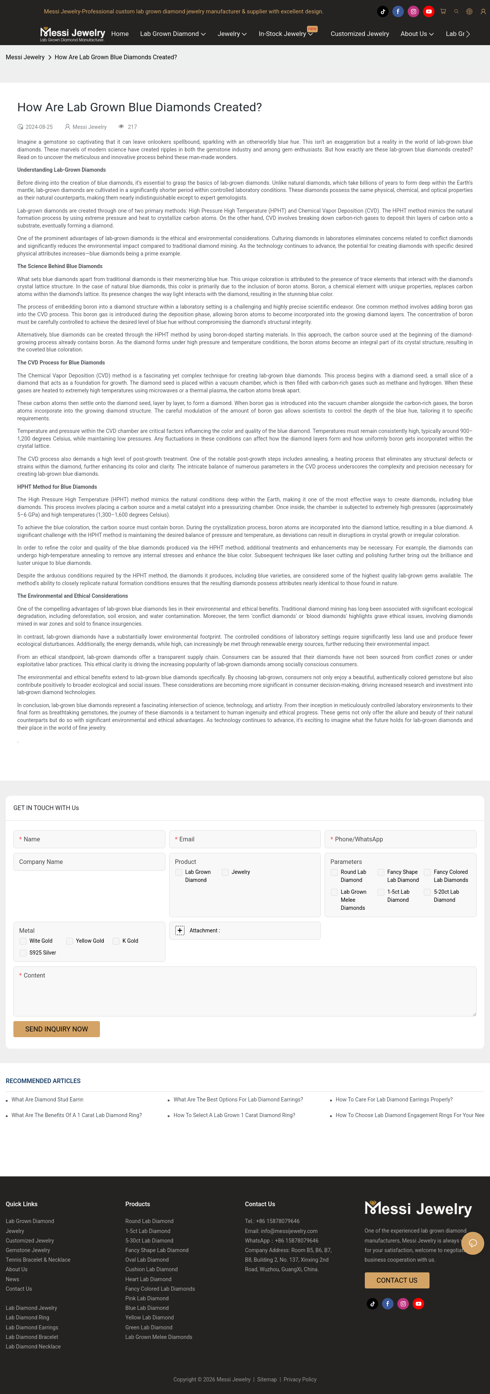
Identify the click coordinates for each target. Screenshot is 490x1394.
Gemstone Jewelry (28, 1250)
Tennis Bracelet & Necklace (38, 1260)
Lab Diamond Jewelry (31, 1308)
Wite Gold (40, 941)
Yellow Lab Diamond (150, 1317)
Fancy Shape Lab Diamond (157, 1250)
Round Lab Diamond (150, 1221)
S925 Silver (42, 953)
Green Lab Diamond (149, 1327)
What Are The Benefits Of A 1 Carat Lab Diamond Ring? (76, 1115)
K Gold (130, 941)
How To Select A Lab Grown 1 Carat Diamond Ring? (234, 1115)
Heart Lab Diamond (149, 1279)
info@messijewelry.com (289, 1231)
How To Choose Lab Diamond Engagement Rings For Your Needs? (410, 1115)
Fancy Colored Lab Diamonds (160, 1289)
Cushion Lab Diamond (152, 1269)
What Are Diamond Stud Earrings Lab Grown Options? (47, 1099)
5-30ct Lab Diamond (149, 1241)
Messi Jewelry (25, 57)
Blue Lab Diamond (147, 1308)
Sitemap (267, 1379)
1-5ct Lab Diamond (148, 1231)
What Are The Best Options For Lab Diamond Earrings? (238, 1099)
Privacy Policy (299, 1379)
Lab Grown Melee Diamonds (353, 900)
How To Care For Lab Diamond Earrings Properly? (394, 1099)
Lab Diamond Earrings (32, 1327)
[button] (468, 34)
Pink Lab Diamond (147, 1298)
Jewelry (241, 872)
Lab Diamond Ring (27, 1317)
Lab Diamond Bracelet (32, 1337)
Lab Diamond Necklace (33, 1347)
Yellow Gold (90, 941)
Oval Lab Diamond (147, 1260)
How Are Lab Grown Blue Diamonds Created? (116, 57)
